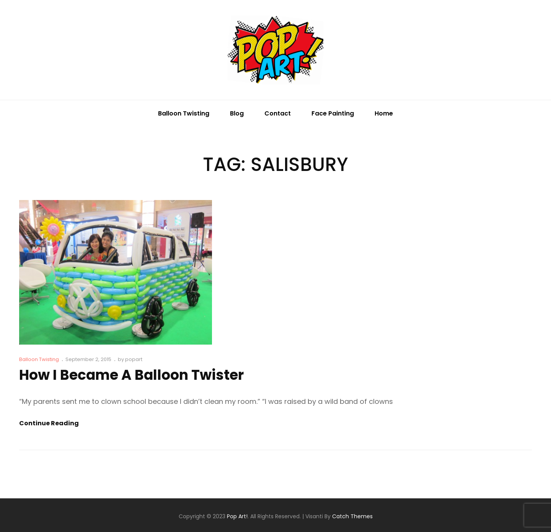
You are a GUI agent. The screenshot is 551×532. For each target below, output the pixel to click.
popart (133, 359)
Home (384, 113)
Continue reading (49, 423)
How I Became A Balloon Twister (131, 375)
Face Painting (332, 113)
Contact (277, 113)
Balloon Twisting (183, 113)
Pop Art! (237, 516)
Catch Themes (352, 516)
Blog (237, 113)
